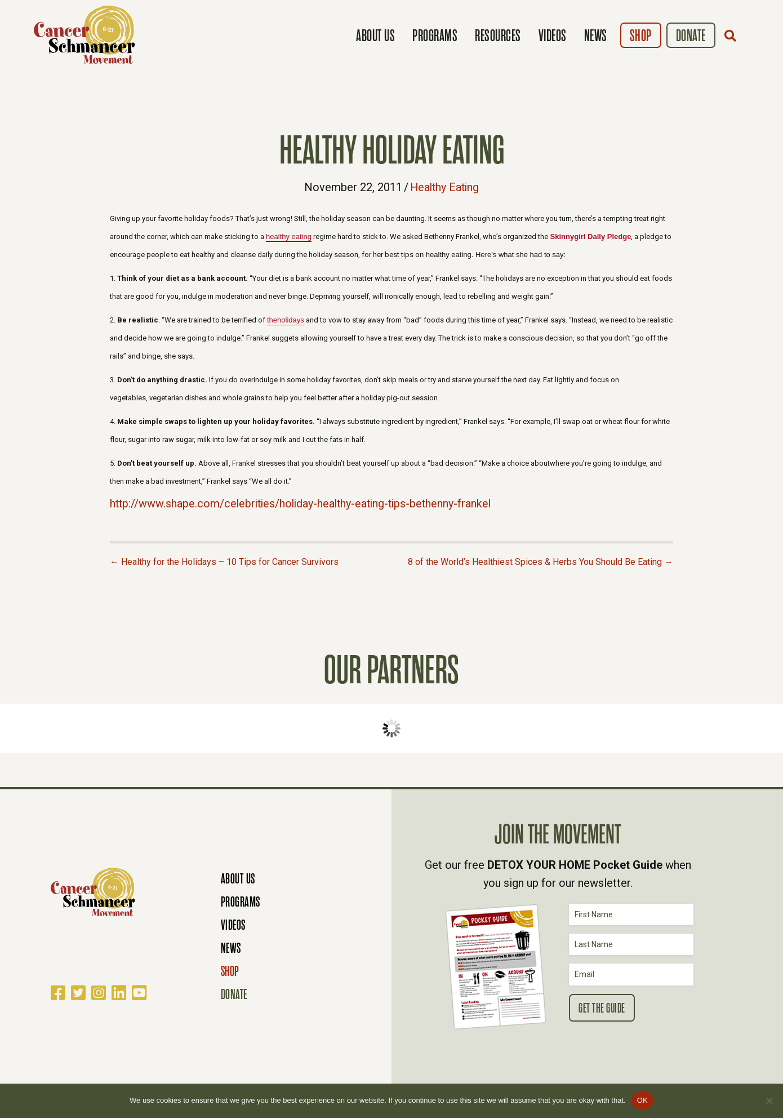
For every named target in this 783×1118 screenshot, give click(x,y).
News (595, 36)
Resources (498, 36)
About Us (375, 36)
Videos (553, 36)
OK (642, 1100)
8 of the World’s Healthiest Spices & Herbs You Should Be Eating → (540, 560)
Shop (641, 36)
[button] (733, 35)
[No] (769, 1100)
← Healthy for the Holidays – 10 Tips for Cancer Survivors (224, 560)
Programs (434, 36)
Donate (691, 36)
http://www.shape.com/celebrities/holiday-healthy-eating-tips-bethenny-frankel (305, 503)
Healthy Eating (445, 187)
